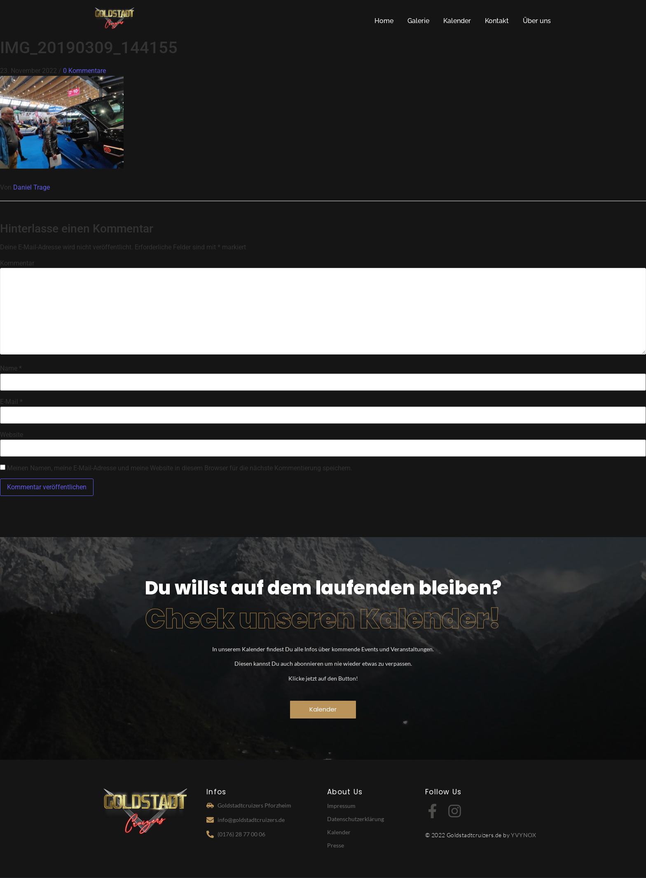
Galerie (418, 21)
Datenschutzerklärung (355, 818)
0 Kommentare (84, 71)
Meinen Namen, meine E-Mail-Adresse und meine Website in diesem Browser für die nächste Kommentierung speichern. (179, 468)
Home (383, 21)
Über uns (537, 21)
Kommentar (17, 263)
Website (11, 435)
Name (11, 368)
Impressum (341, 805)
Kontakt (497, 21)
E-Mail (11, 402)
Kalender (457, 21)
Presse (335, 845)
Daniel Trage (31, 187)
